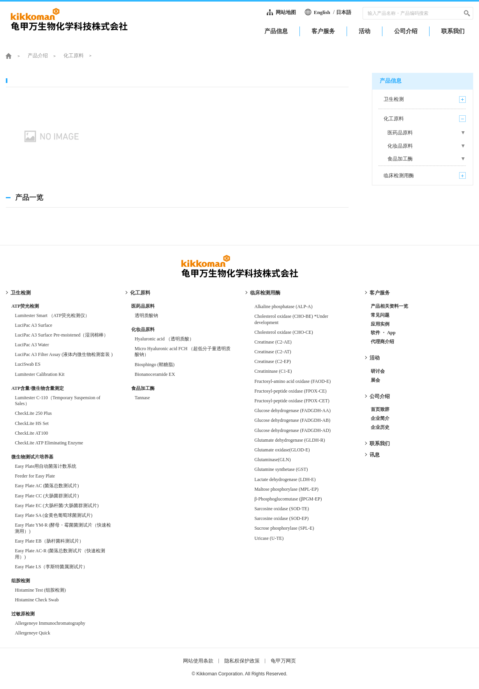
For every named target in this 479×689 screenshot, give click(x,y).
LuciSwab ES (28, 364)
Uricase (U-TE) (269, 538)
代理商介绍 (382, 341)
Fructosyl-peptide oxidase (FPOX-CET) (291, 401)
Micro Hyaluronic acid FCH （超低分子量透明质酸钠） (183, 352)
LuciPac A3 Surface (33, 325)
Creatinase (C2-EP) (272, 361)
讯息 (375, 455)
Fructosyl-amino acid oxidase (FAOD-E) (292, 381)
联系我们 (380, 443)
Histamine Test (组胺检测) (40, 590)
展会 (375, 380)
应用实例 (380, 324)
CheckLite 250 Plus (33, 413)
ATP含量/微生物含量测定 (37, 388)
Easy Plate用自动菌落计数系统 (45, 466)
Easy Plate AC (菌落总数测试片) (47, 485)
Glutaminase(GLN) (272, 459)
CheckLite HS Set (32, 423)
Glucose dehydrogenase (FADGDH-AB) (292, 420)
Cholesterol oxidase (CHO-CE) (283, 332)
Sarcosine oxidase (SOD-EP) (281, 518)
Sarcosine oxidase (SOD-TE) (281, 508)
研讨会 (378, 371)
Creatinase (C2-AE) (273, 342)
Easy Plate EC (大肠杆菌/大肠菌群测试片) (57, 505)
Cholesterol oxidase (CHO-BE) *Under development (291, 319)
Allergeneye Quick (32, 633)
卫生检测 (21, 293)
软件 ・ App (383, 332)
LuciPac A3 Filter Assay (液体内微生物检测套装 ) (64, 354)
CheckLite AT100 (31, 433)
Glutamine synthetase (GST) (281, 469)
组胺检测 (20, 580)
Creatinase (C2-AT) (272, 351)
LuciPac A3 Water (32, 344)
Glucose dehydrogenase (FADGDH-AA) (292, 410)
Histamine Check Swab (37, 600)
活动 (375, 358)
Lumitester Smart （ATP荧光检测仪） (52, 315)
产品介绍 (38, 55)
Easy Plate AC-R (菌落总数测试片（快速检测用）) (60, 554)
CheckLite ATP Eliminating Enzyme (49, 443)
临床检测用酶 (265, 293)
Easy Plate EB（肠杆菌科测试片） (49, 541)
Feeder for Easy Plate (35, 476)
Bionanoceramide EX (155, 374)
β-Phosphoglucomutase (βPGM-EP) (288, 499)
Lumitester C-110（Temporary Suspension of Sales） (57, 401)
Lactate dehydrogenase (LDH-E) (284, 479)
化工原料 (73, 55)
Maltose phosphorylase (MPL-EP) (286, 489)
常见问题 (380, 315)
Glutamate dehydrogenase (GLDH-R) (289, 440)
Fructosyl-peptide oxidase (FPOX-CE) (290, 391)
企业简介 (380, 418)
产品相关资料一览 (389, 306)
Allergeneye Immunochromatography (50, 623)
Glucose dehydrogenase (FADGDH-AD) (292, 430)
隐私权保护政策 (242, 661)
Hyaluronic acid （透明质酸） (164, 339)
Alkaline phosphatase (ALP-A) (283, 306)
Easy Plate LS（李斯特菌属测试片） (51, 566)
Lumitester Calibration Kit (39, 374)
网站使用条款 (198, 661)
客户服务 (380, 293)
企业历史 (380, 427)
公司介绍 (380, 396)
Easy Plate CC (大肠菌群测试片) (47, 496)
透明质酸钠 (146, 315)
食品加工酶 (143, 388)
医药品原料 (143, 306)
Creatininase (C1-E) (273, 371)
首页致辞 (380, 409)
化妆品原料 (143, 329)
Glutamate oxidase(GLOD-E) (284, 450)
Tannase (142, 397)
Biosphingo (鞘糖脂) (154, 364)
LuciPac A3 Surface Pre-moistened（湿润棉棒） (61, 335)
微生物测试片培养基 (32, 457)
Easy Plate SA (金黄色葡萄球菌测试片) (53, 515)
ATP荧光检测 (25, 306)
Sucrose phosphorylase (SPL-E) (284, 528)
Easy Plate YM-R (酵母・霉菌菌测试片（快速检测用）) (63, 528)
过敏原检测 (23, 614)
